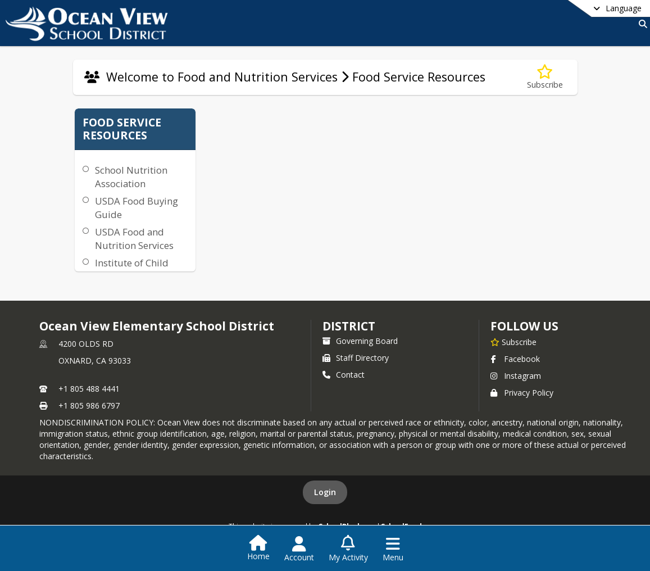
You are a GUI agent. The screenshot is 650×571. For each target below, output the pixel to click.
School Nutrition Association (131, 177)
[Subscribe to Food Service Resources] (545, 77)
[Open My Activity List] (348, 549)
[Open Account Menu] (299, 549)
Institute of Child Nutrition (132, 269)
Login (325, 492)
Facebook (515, 359)
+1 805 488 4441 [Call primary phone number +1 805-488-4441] (89, 388)
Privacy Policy (521, 392)
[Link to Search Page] (640, 24)
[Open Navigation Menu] (393, 549)
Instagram (515, 375)
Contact (343, 374)
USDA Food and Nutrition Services (134, 238)
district (348, 326)
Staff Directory (355, 357)
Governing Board (360, 341)
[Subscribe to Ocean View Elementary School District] (513, 342)
